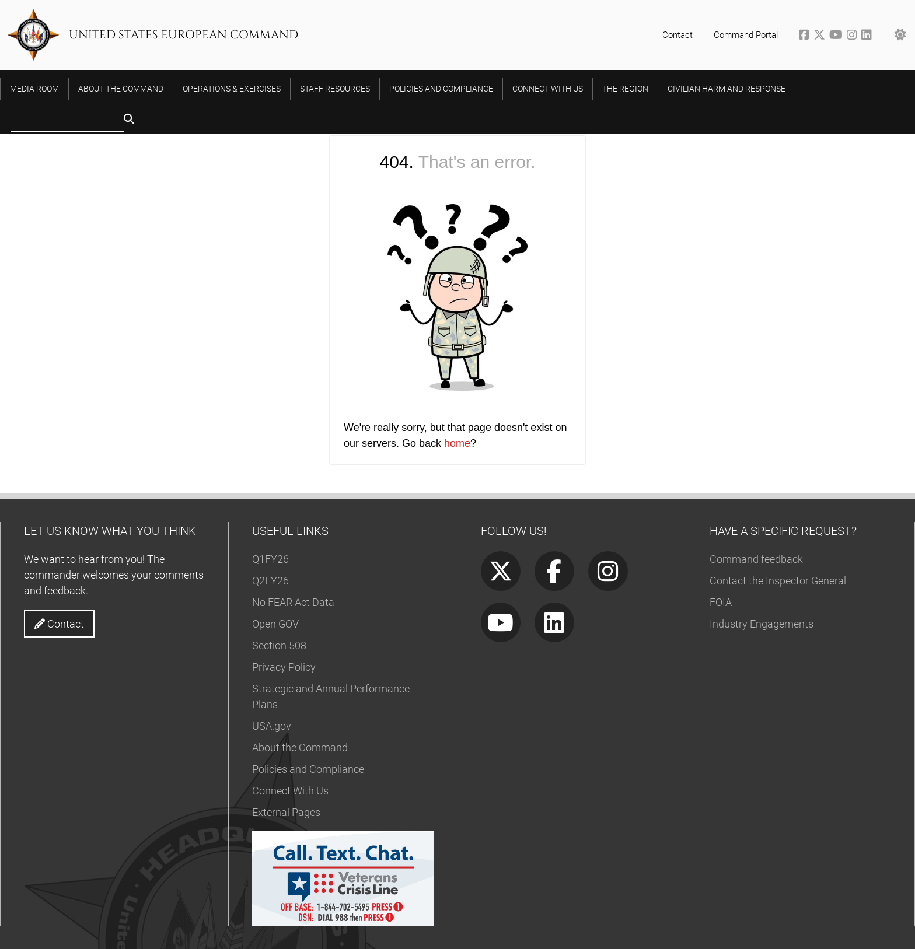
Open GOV (275, 624)
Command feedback (756, 559)
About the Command (300, 747)
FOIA (721, 602)
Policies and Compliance (308, 769)
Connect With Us (290, 791)
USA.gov (271, 726)
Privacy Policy (284, 667)
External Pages (286, 812)
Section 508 (279, 645)
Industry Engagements (761, 624)
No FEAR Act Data (293, 602)
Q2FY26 (270, 581)
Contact (677, 35)
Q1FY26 (270, 559)
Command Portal (746, 35)
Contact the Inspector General (778, 581)
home (457, 443)
